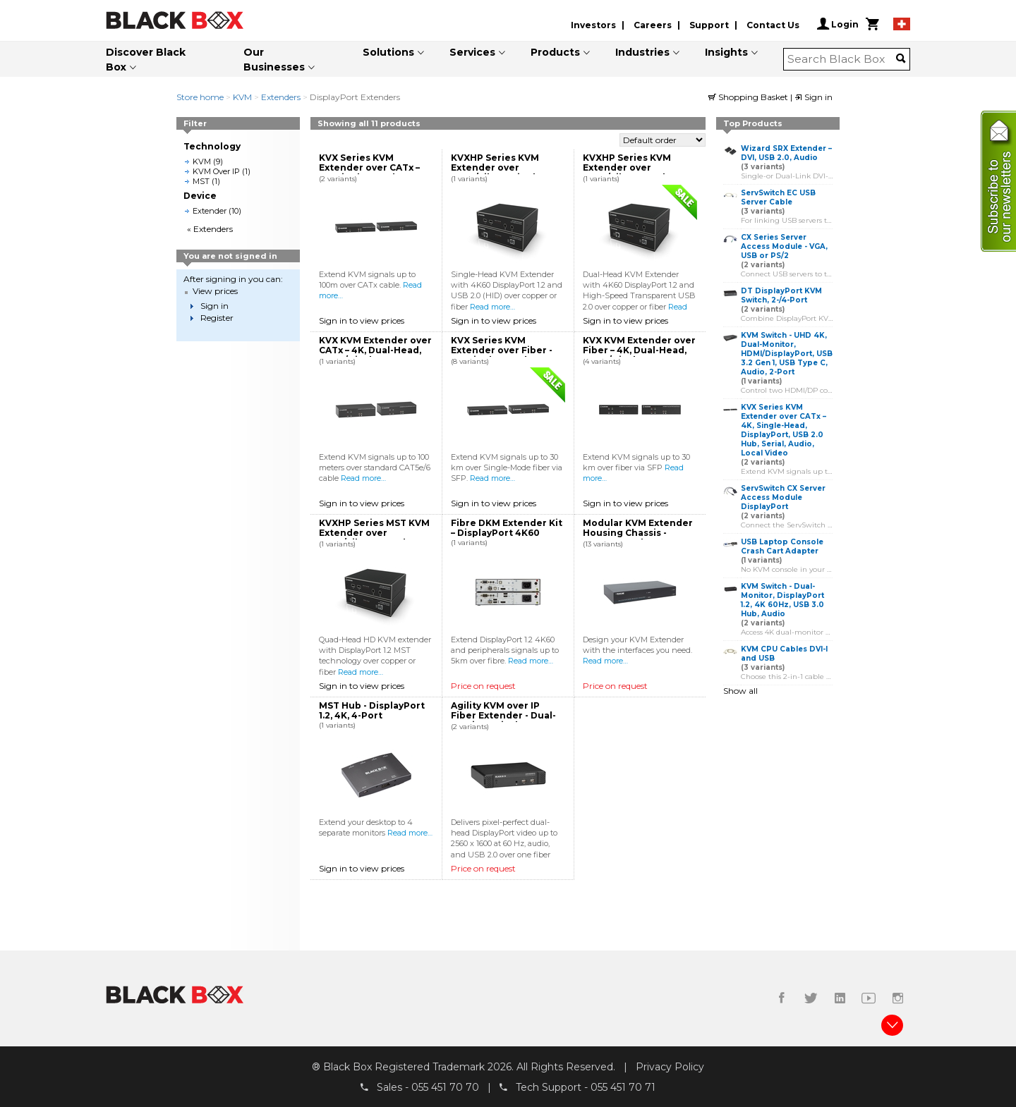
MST (201, 181)
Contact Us (772, 25)
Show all (740, 690)
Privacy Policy (670, 1066)
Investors (593, 25)
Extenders (281, 97)
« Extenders (210, 229)
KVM (242, 97)
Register (217, 317)
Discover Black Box (146, 59)
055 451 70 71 (623, 1086)
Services (472, 52)
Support (709, 25)
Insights (726, 52)
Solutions (388, 52)
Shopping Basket (749, 97)
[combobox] (842, 59)
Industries (642, 52)
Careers (653, 25)
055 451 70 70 (445, 1086)
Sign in (813, 97)
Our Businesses (274, 59)
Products (555, 52)
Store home (200, 97)
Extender (209, 211)
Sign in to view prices (361, 320)
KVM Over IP (216, 171)
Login (838, 24)
